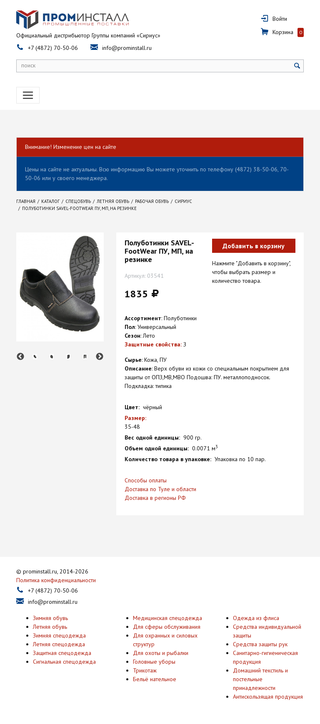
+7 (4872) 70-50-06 (53, 48)
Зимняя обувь (50, 618)
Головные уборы (154, 661)
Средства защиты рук (260, 644)
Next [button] (99, 357)
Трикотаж (145, 670)
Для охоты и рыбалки (160, 653)
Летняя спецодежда (59, 644)
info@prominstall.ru (127, 48)
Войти (279, 18)
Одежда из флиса (256, 618)
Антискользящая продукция (268, 696)
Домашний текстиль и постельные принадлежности (260, 679)
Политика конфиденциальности (56, 580)
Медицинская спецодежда (167, 618)
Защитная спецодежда (62, 653)
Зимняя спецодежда (59, 635)
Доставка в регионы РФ (155, 498)
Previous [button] (20, 357)
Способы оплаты (146, 480)
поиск (28, 65)
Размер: (135, 418)
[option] (35, 356)
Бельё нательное (154, 679)
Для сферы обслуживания (166, 626)
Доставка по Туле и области (160, 489)
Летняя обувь (50, 626)
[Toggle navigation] (28, 95)
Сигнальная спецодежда (64, 661)
